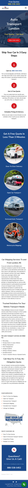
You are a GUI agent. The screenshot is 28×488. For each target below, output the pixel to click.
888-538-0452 (14, 4)
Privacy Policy (10, 486)
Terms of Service (17, 486)
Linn (11, 474)
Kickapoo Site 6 (5, 474)
